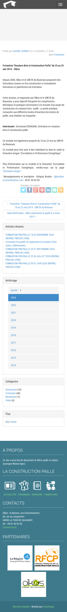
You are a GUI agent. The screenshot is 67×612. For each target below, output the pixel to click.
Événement (11, 389)
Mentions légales (21, 606)
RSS (7, 421)
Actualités (9, 16)
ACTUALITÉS (10, 494)
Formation (59, 54)
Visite (8, 400)
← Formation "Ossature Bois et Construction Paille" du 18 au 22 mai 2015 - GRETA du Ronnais (33, 205)
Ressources (11, 396)
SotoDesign (48, 606)
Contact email (9, 527)
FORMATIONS (51, 494)
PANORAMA (24, 494)
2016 (13, 350)
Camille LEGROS (21, 51)
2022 (13, 305)
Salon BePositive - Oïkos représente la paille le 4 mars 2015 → (33, 215)
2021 (13, 312)
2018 (13, 335)
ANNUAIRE (37, 494)
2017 (13, 342)
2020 (13, 320)
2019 (13, 327)
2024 (13, 297)
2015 (13, 357)
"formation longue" (12, 171)
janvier (17, 290)
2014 (13, 365)
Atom (14, 421)
